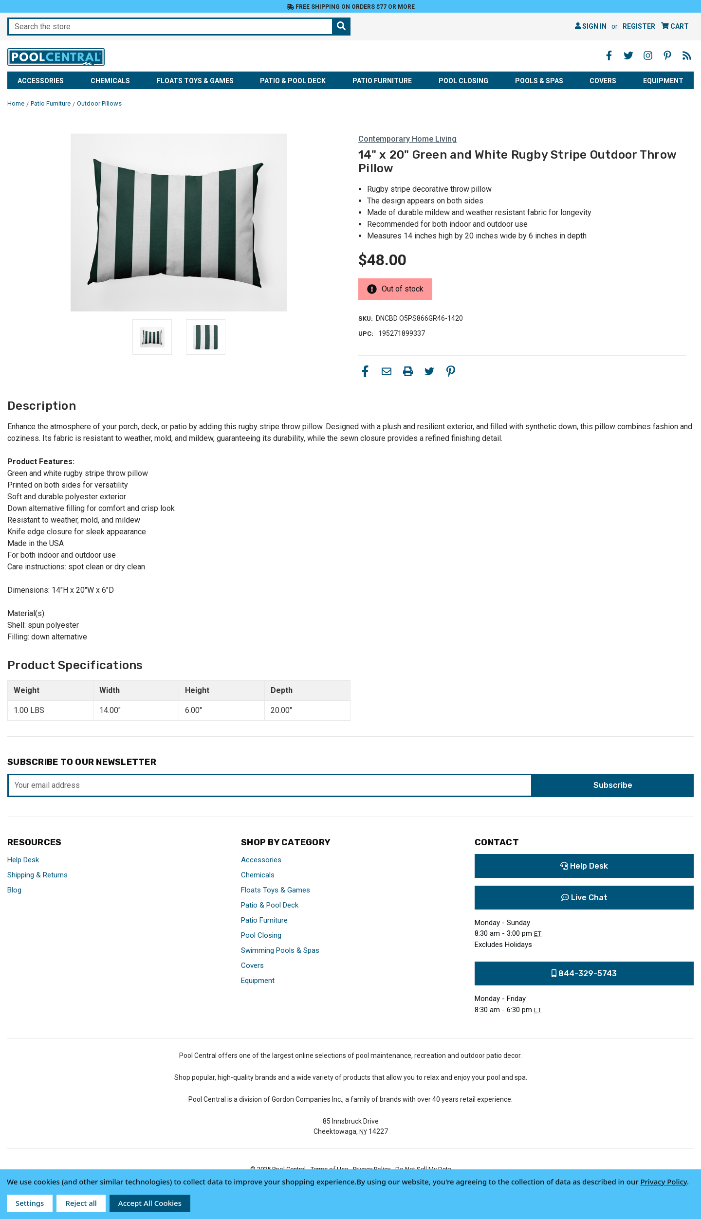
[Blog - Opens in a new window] (687, 55)
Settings (30, 1203)
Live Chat (584, 897)
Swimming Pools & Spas (280, 950)
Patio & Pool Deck (293, 81)
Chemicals (110, 81)
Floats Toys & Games (195, 81)
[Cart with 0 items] (675, 26)
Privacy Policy (663, 1181)
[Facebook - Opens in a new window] (609, 55)
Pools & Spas (539, 81)
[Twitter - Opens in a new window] (628, 55)
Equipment (663, 81)
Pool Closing (463, 81)
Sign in (591, 26)
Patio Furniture (382, 81)
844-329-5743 (584, 973)
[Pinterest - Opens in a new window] (667, 55)
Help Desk (23, 859)
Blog (14, 890)
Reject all (80, 1203)
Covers (603, 81)
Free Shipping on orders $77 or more (351, 6)
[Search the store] (341, 27)
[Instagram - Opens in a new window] (648, 55)
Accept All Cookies (150, 1203)
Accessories (41, 81)
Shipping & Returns (37, 875)
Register (639, 26)
